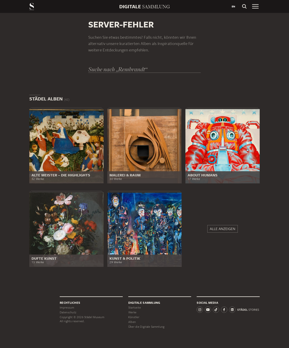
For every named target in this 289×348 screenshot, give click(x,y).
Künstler (133, 317)
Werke (132, 312)
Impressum (67, 307)
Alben (132, 322)
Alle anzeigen (222, 228)
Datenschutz (68, 312)
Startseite (134, 307)
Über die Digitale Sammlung (146, 327)
